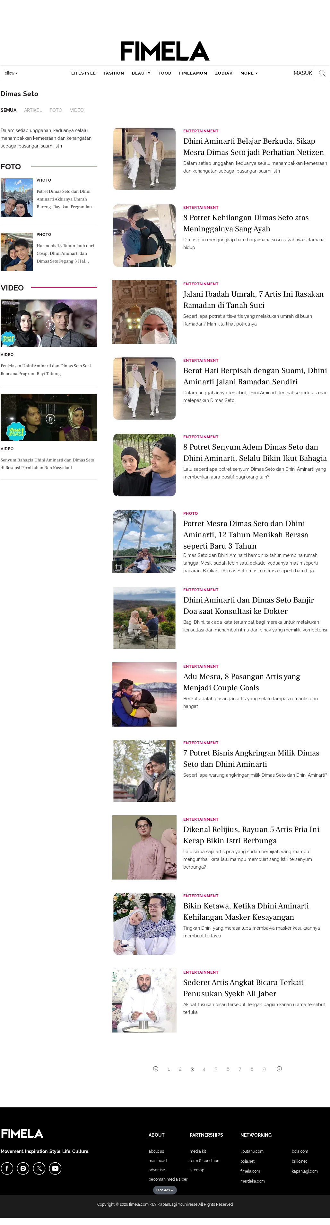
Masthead (158, 1160)
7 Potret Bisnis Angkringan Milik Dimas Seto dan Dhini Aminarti (251, 758)
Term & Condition (204, 1160)
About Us (156, 1151)
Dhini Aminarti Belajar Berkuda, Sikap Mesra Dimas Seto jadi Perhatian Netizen (253, 146)
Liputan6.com (252, 1151)
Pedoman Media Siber (168, 1179)
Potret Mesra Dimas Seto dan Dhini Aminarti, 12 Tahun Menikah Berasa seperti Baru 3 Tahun (245, 534)
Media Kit (198, 1151)
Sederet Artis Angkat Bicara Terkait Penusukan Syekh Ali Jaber (243, 988)
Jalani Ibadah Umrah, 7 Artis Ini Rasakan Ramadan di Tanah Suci (253, 299)
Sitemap (197, 1170)
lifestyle (83, 73)
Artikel (33, 110)
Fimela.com (250, 1171)
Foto (56, 110)
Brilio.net (299, 1161)
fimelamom (193, 73)
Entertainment (201, 131)
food (165, 73)
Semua (8, 110)
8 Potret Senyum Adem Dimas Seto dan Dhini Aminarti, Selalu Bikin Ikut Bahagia (255, 452)
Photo (44, 180)
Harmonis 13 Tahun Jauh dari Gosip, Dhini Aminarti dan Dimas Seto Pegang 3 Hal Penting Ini (65, 254)
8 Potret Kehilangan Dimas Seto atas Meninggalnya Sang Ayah (246, 223)
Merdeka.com (252, 1181)
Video (77, 110)
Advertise (157, 1170)
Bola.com (300, 1151)
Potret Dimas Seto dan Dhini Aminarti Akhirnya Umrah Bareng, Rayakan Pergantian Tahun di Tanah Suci (64, 200)
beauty (141, 73)
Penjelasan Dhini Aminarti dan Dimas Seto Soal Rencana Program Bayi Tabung (46, 370)
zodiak (224, 73)
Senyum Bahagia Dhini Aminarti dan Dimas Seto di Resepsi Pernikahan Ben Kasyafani (47, 464)
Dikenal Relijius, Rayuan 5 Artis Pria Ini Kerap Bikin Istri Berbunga (251, 835)
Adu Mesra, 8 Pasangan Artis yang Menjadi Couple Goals (241, 682)
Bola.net (247, 1161)
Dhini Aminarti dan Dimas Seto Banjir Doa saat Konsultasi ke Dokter (248, 605)
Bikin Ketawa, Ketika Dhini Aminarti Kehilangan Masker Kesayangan (246, 911)
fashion (114, 73)
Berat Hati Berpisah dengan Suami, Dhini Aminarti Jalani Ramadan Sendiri (255, 376)
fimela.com (139, 1204)
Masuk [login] (303, 73)
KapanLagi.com (305, 1171)
